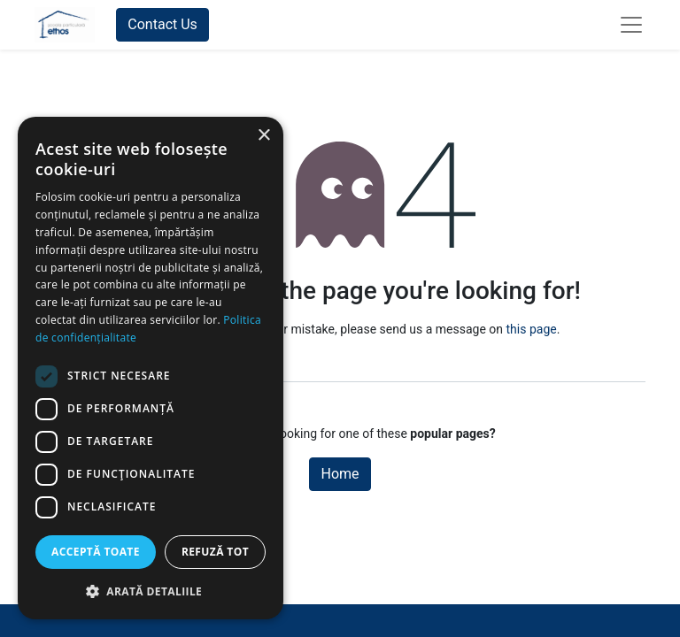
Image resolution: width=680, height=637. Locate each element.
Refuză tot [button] (215, 551)
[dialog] (150, 368)
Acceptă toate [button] (95, 551)
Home (340, 473)
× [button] (263, 135)
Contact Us (162, 24)
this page (531, 329)
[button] (150, 591)
